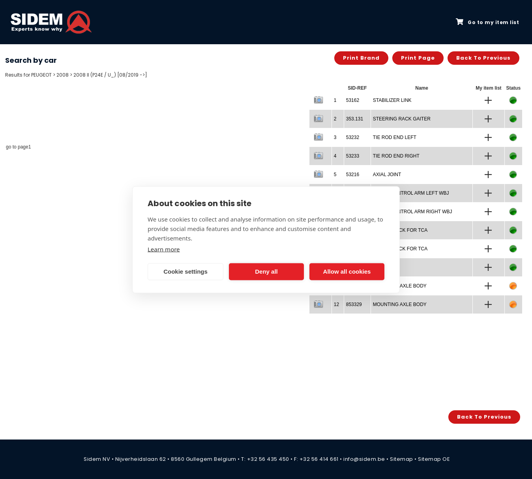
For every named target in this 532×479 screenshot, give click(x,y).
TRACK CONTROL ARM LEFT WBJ (411, 193)
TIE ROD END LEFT (394, 137)
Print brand (361, 58)
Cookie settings (185, 271)
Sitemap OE (434, 459)
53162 (352, 100)
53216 (352, 174)
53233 (352, 156)
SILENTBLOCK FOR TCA (400, 230)
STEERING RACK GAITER (402, 119)
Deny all (266, 271)
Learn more (164, 249)
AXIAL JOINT (387, 174)
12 (336, 304)
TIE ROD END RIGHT (396, 156)
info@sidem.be (364, 459)
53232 (352, 137)
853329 (354, 304)
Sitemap (401, 459)
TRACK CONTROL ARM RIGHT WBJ (412, 211)
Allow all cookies (347, 271)
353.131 (354, 119)
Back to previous (483, 58)
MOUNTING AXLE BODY (400, 304)
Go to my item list (487, 22)
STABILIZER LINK (392, 100)
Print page (418, 58)
